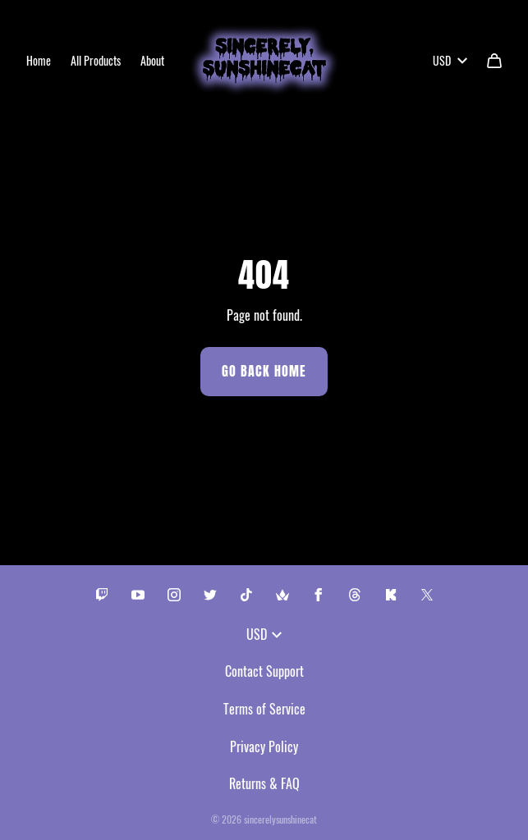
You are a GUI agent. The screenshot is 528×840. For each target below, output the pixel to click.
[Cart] (494, 60)
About (152, 60)
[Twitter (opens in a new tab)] (210, 594)
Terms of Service (264, 709)
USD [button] (450, 60)
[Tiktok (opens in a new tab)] (246, 594)
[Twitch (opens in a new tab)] (102, 594)
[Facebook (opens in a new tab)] (319, 594)
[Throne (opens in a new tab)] (282, 594)
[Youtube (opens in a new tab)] (138, 594)
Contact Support (264, 671)
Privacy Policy (264, 746)
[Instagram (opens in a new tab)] (174, 594)
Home (38, 60)
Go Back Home (264, 371)
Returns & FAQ (264, 783)
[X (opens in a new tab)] (427, 594)
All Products (96, 60)
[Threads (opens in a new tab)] (355, 594)
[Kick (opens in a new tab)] (391, 594)
